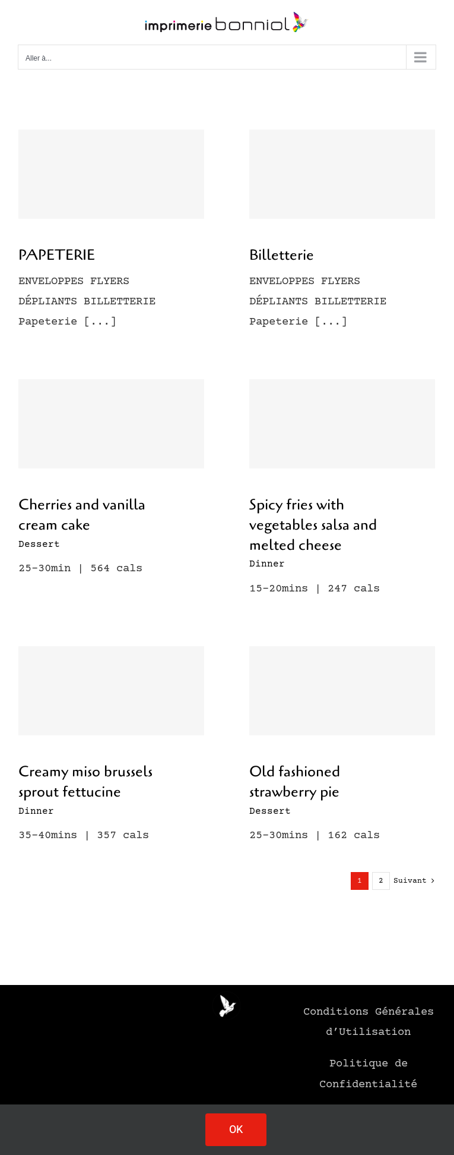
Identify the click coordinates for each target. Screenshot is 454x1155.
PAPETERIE (56, 255)
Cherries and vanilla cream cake (81, 515)
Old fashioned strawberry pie (294, 781)
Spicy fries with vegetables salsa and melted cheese (313, 525)
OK (236, 1130)
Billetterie (281, 255)
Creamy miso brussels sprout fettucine (85, 781)
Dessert (39, 544)
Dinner (267, 564)
